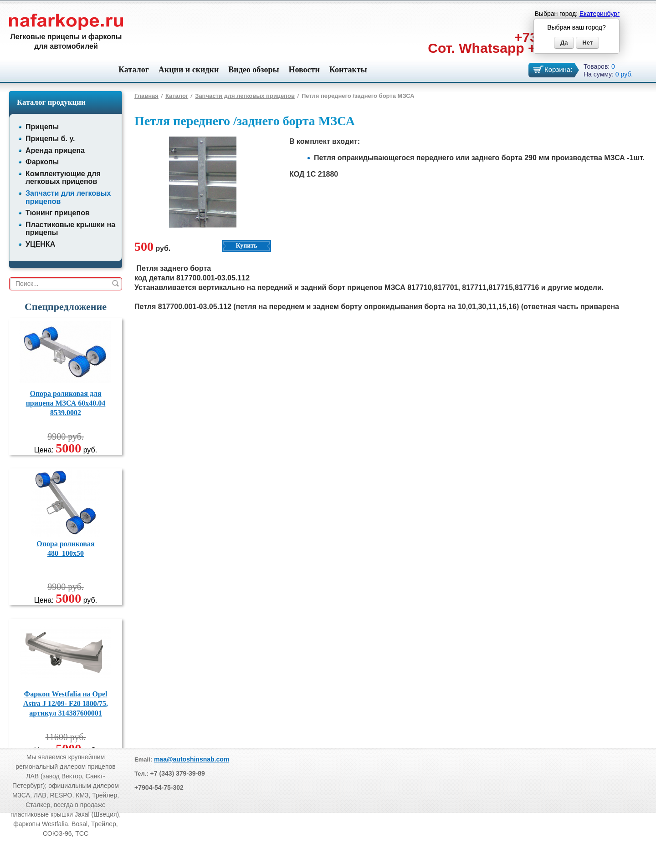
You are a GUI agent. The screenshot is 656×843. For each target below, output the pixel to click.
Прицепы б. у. (50, 138)
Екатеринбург (599, 13)
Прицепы (42, 127)
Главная (146, 95)
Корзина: (558, 69)
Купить (246, 245)
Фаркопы (42, 162)
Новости (303, 69)
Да (564, 42)
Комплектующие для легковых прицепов (63, 178)
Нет (587, 42)
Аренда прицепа (55, 150)
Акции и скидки (189, 69)
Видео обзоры (253, 69)
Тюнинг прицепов (58, 213)
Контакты (348, 69)
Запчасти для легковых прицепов (245, 95)
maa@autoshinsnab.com (191, 759)
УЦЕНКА (40, 244)
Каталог (133, 69)
